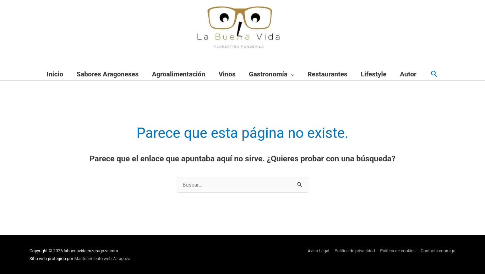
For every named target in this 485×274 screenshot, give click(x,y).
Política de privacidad (354, 250)
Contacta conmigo (438, 250)
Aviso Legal (317, 250)
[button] (434, 74)
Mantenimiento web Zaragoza (103, 258)
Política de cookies (397, 250)
